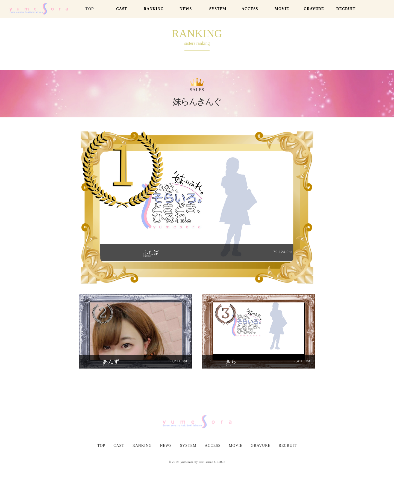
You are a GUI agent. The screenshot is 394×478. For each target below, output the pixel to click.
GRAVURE (314, 9)
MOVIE (282, 9)
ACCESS (250, 9)
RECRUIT (346, 9)
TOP (89, 9)
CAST (121, 9)
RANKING (154, 9)
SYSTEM (218, 9)
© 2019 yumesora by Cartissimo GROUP (197, 470)
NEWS (186, 9)
